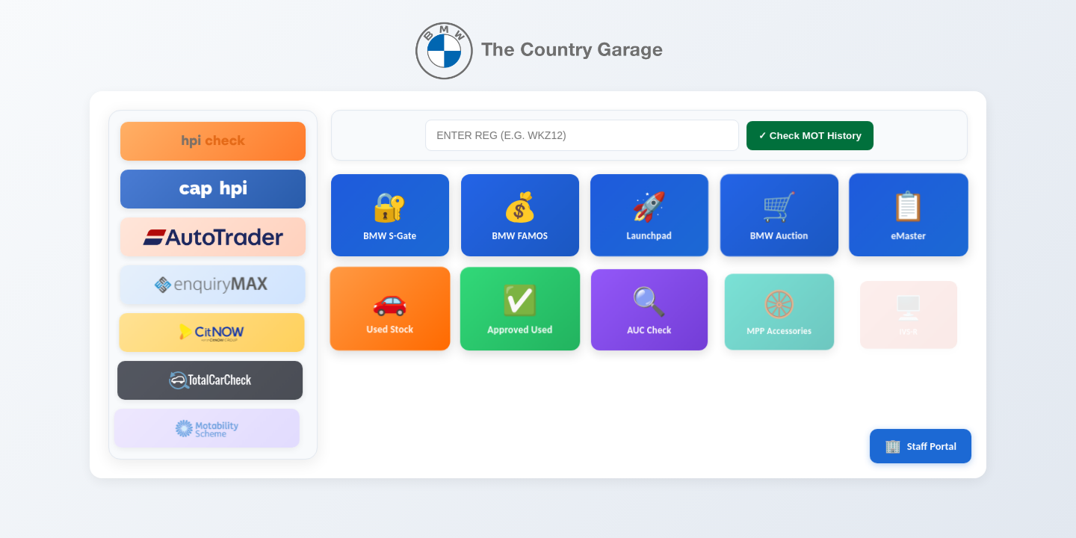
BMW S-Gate (390, 217)
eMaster (908, 222)
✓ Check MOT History (809, 137)
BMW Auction (778, 219)
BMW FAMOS (520, 217)
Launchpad (648, 217)
